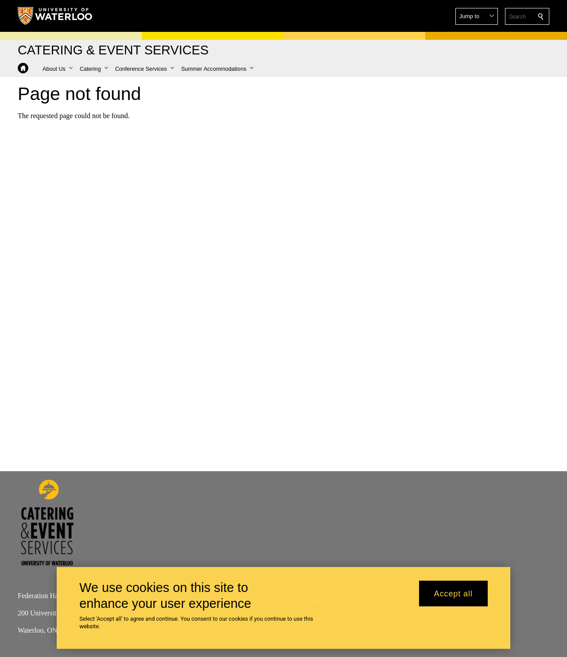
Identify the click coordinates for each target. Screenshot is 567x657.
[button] (476, 16)
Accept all (453, 596)
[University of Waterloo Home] (55, 16)
